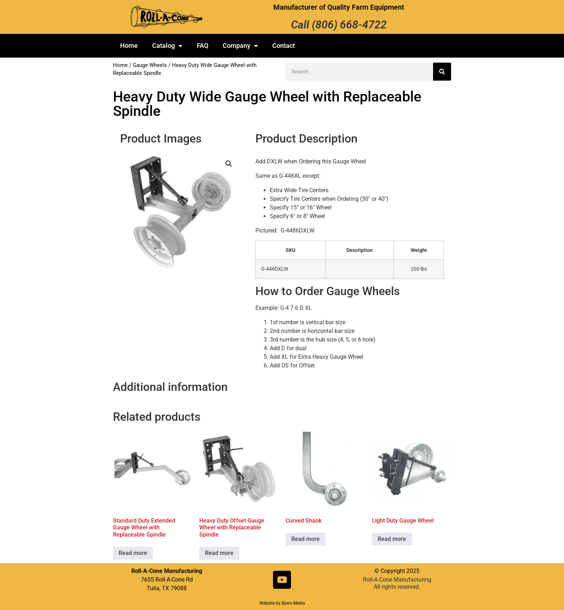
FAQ (202, 45)
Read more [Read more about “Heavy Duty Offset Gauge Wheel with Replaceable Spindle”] (219, 553)
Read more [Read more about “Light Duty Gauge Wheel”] (392, 539)
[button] (228, 163)
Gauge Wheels (150, 65)
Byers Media (293, 603)
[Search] (442, 72)
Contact (283, 45)
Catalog (167, 46)
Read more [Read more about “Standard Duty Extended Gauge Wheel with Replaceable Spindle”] (133, 553)
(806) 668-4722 (349, 24)
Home (129, 45)
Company (240, 46)
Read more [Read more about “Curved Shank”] (305, 539)
